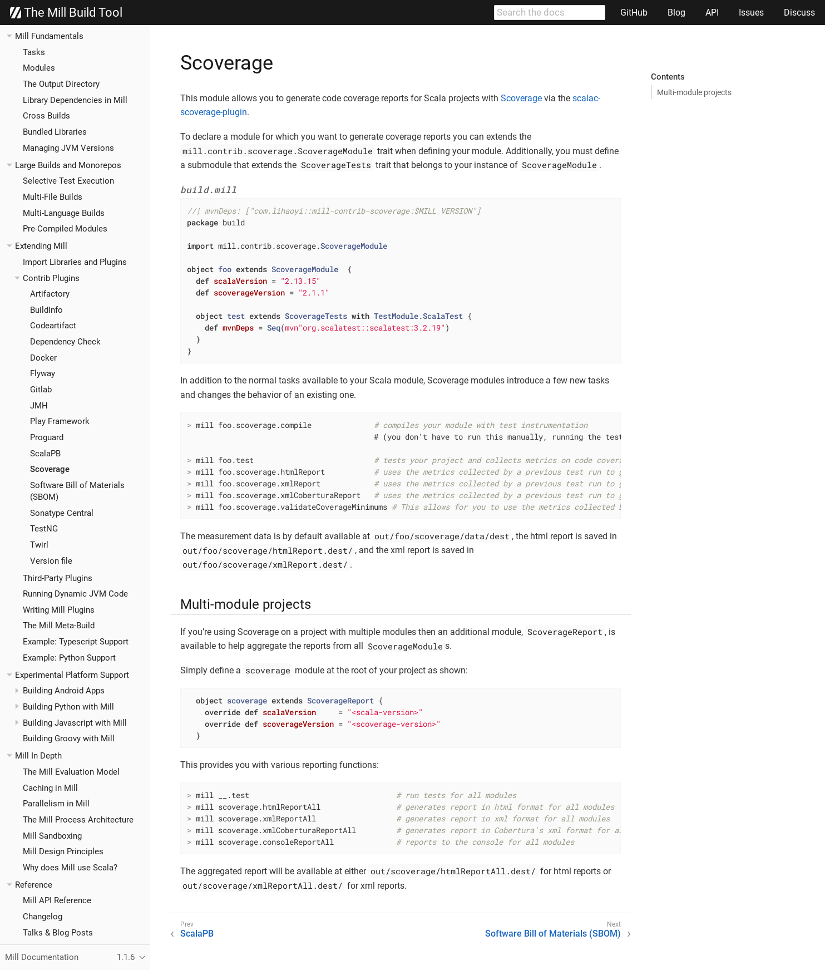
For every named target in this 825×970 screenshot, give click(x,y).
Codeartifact (53, 326)
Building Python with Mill (68, 707)
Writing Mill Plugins (59, 610)
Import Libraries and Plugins (75, 262)
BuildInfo (46, 310)
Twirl (39, 545)
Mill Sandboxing (52, 836)
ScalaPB (45, 454)
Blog (676, 12)
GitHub (634, 12)
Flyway (42, 373)
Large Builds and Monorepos (68, 165)
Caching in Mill (50, 788)
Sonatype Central (61, 513)
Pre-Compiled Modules (65, 229)
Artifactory (50, 294)
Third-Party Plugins (57, 578)
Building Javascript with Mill (75, 723)
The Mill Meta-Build (59, 626)
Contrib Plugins (51, 278)
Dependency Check (65, 342)
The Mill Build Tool (66, 13)
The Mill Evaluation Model (71, 772)
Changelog (42, 917)
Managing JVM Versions (68, 148)
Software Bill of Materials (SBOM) (553, 933)
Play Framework (60, 421)
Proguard (46, 437)
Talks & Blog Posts (58, 933)
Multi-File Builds (52, 197)
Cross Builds (46, 116)
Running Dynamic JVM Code (75, 594)
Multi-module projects (694, 92)
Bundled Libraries (55, 132)
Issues (751, 12)
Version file (51, 561)
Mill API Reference (57, 900)
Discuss (799, 12)
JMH (39, 406)
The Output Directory (61, 84)
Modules (39, 68)
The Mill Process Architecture (78, 820)
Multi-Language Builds (64, 213)
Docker (43, 358)
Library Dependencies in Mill (75, 100)
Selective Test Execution (68, 181)
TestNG (44, 529)
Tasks (34, 52)
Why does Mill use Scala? (70, 868)
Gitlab (41, 390)
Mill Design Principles (63, 851)
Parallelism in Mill (56, 804)
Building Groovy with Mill (69, 738)
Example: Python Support (69, 658)
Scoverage (50, 469)
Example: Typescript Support (76, 642)
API (712, 12)
